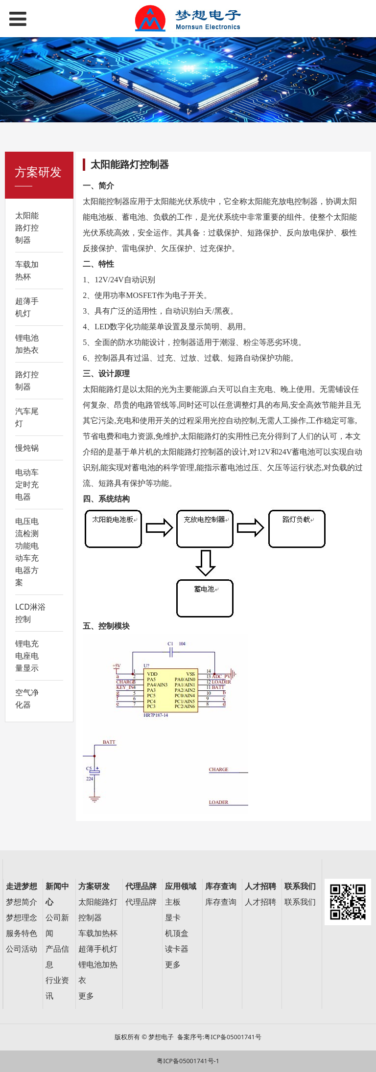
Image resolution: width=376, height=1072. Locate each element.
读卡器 (176, 949)
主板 (173, 902)
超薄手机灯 (27, 307)
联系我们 (300, 902)
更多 (86, 996)
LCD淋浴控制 (30, 612)
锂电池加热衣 (27, 343)
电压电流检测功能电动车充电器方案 (27, 552)
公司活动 (21, 949)
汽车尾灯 (27, 417)
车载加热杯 (27, 270)
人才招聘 (260, 902)
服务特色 (21, 933)
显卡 (173, 917)
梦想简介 (21, 902)
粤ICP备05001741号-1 (188, 1061)
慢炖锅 (27, 447)
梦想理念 (21, 917)
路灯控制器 (27, 380)
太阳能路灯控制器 (27, 227)
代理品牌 (141, 902)
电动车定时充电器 (27, 484)
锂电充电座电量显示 (27, 655)
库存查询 (220, 902)
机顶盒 (176, 933)
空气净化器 (27, 698)
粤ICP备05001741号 (232, 1037)
